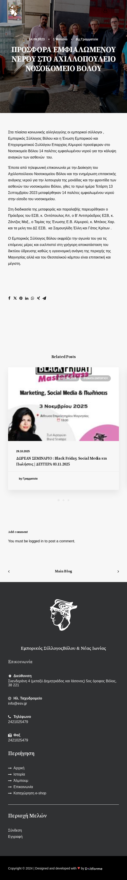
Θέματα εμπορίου (95, 378)
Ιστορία (19, 774)
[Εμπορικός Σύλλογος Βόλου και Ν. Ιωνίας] (15, 10)
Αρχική (19, 768)
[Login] (103, 11)
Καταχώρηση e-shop (29, 793)
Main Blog (63, 571)
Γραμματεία (89, 39)
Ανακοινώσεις (67, 378)
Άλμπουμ (20, 780)
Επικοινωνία (23, 787)
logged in (36, 541)
